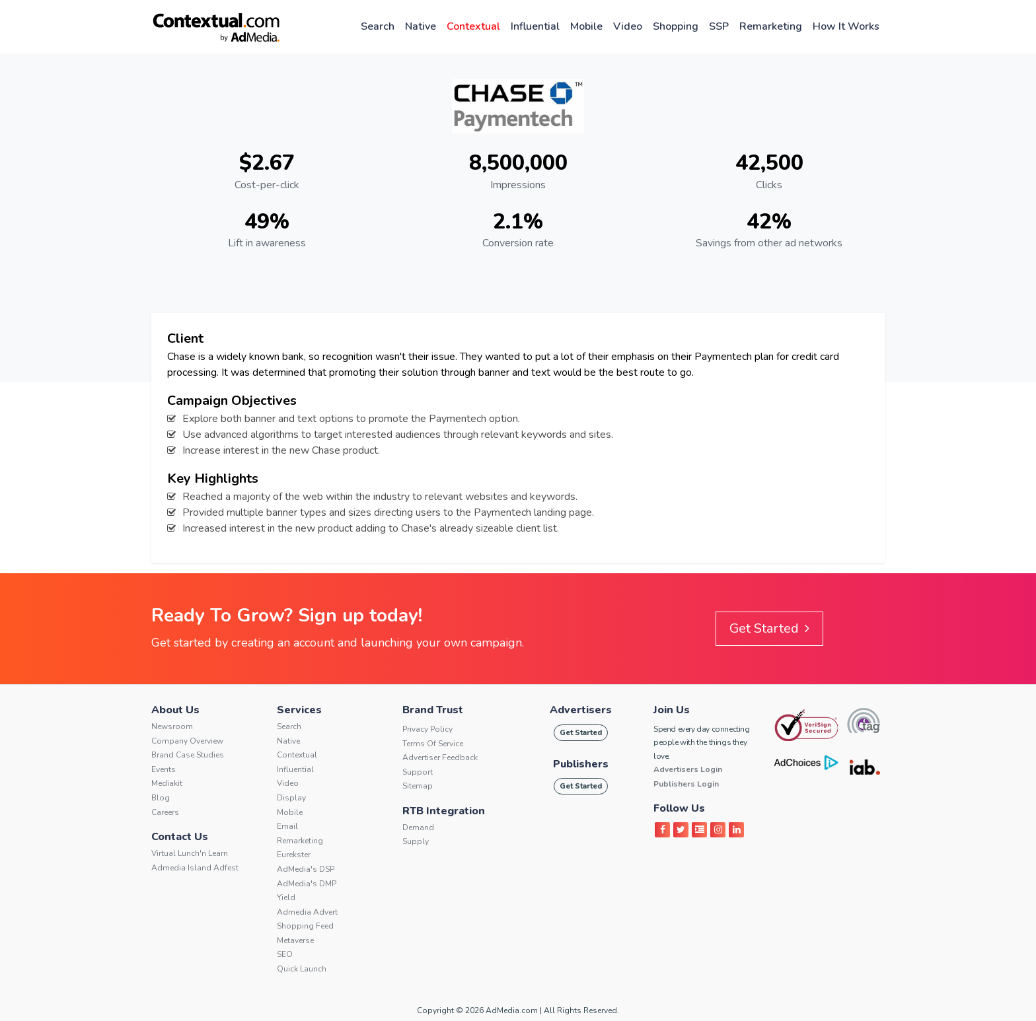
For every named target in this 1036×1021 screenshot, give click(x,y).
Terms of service (432, 743)
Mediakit (166, 783)
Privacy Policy (427, 729)
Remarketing (770, 26)
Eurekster (294, 854)
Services (299, 710)
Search (377, 26)
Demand (418, 827)
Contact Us (179, 836)
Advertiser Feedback (440, 757)
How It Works (846, 26)
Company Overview (187, 741)
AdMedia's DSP (305, 869)
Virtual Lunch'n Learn (189, 853)
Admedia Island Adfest (195, 868)
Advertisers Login (687, 769)
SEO (285, 954)
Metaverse (295, 940)
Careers (165, 812)
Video (627, 26)
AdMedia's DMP (306, 883)
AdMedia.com (512, 1010)
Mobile (586, 26)
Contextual (473, 26)
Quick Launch (301, 969)
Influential (535, 26)
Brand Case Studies (187, 755)
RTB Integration (443, 811)
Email (287, 826)
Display (291, 797)
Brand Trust (432, 710)
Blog (160, 797)
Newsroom (172, 726)
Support (417, 772)
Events (163, 769)
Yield (286, 897)
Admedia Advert (307, 912)
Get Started (769, 628)
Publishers (581, 764)
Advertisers (581, 710)
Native (420, 26)
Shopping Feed (305, 926)
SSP (719, 26)
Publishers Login (686, 784)
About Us (175, 710)
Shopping (675, 26)
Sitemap (417, 786)
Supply (415, 841)
